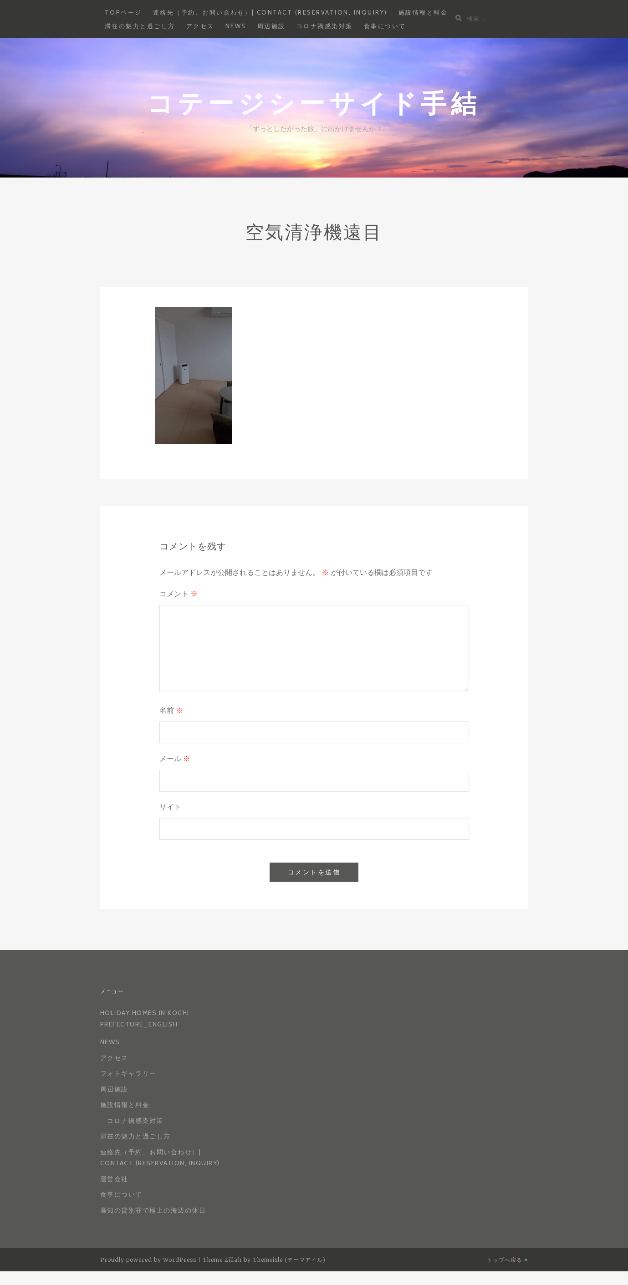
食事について (385, 26)
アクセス (200, 26)
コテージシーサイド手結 (314, 102)
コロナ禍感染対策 (324, 26)
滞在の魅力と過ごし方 (140, 26)
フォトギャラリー (128, 1073)
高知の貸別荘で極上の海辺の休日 (153, 1210)
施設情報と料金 (423, 12)
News (235, 26)
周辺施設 (271, 26)
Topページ (123, 12)
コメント (178, 593)
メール (174, 758)
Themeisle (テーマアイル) (289, 1259)
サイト (170, 806)
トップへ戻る (507, 1259)
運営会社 (114, 1179)
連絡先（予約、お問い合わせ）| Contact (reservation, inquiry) (270, 12)
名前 (171, 710)
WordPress (179, 1259)
